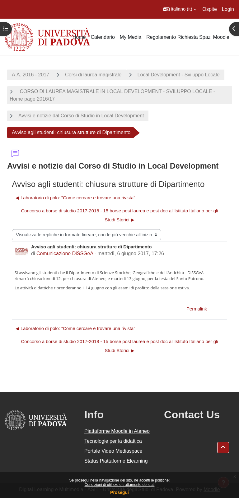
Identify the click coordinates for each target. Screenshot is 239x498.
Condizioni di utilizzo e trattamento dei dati (120, 484)
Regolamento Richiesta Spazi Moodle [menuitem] (187, 37)
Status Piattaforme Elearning (116, 461)
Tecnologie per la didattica (113, 441)
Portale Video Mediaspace (113, 451)
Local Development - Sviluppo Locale (179, 74)
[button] (180, 9)
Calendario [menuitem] (103, 37)
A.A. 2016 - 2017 (30, 74)
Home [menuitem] (79, 37)
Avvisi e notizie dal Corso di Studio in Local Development (81, 115)
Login (228, 9)
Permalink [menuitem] (196, 308)
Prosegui (119, 492)
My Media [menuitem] (130, 37)
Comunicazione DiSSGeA (64, 253)
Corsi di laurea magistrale (93, 74)
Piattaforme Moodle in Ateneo (117, 431)
